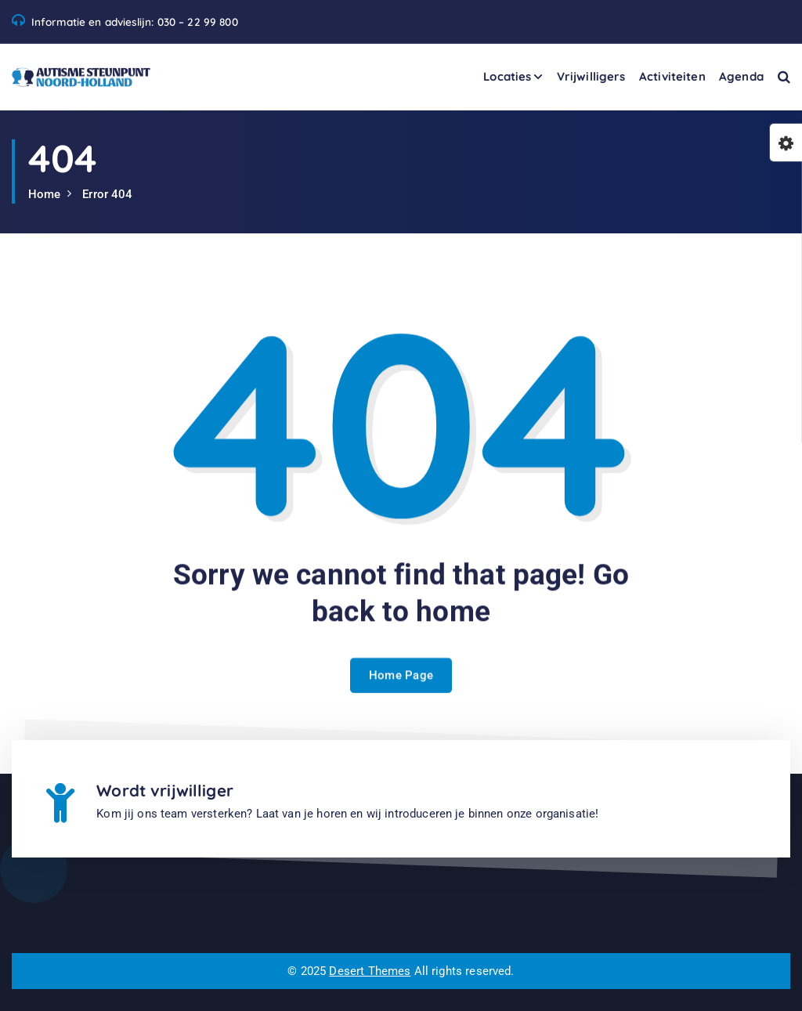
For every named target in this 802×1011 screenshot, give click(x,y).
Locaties (507, 76)
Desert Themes (369, 971)
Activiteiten (672, 76)
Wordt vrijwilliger (164, 790)
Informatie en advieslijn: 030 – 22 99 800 (134, 22)
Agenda (741, 76)
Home (44, 194)
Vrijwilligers (591, 76)
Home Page (401, 692)
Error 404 (107, 194)
